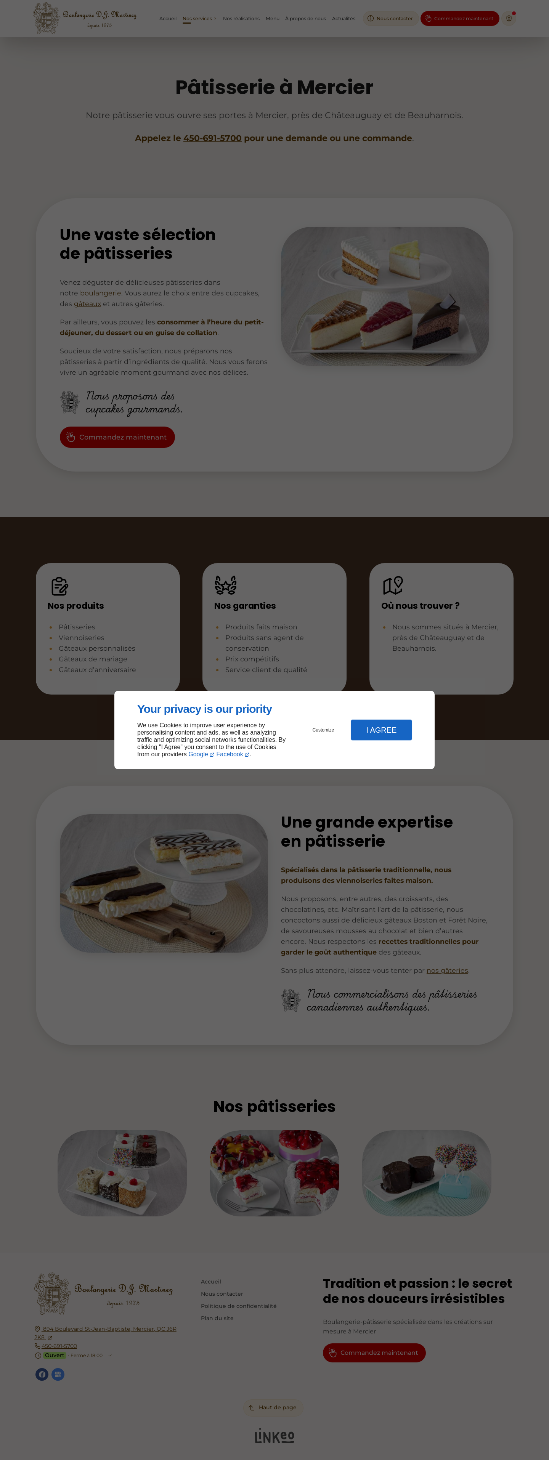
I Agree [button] (381, 730)
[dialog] (274, 730)
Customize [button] (323, 730)
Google (198, 754)
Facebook (230, 754)
